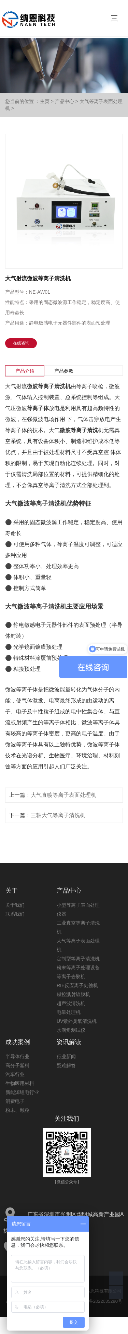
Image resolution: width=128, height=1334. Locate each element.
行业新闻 (66, 1056)
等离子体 (38, 408)
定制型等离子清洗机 (78, 958)
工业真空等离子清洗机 (78, 927)
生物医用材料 (19, 1083)
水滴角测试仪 (71, 1030)
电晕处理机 (69, 1012)
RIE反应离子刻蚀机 (77, 985)
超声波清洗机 (71, 1003)
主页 (44, 101)
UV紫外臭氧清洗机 (77, 1021)
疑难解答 (66, 1065)
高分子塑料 (17, 1065)
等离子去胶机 (71, 976)
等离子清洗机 (48, 503)
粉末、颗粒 (17, 1110)
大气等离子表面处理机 (78, 945)
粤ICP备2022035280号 (99, 1301)
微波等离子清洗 (79, 430)
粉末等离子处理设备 (78, 967)
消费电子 (15, 1101)
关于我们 (15, 905)
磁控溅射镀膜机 (73, 994)
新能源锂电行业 (22, 1092)
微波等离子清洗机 (49, 386)
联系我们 (15, 914)
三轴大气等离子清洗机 (58, 815)
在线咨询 (21, 343)
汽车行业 (15, 1074)
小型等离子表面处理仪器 (78, 909)
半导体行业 (17, 1056)
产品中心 (64, 101)
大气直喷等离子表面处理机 (63, 795)
